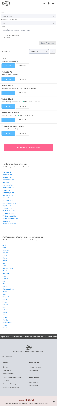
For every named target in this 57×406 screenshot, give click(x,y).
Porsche (6, 302)
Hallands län (7, 182)
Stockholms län (8, 200)
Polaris (5, 299)
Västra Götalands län (10, 218)
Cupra (5, 258)
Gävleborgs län (8, 180)
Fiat (4, 263)
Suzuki (5, 317)
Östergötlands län (9, 224)
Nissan (5, 291)
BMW (4, 248)
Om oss (5, 367)
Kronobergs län (8, 193)
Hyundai (6, 273)
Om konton (33, 370)
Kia (4, 281)
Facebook (8, 356)
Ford (4, 266)
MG (4, 284)
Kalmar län (6, 190)
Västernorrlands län (10, 213)
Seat (4, 307)
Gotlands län (7, 177)
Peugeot (6, 297)
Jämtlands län (8, 185)
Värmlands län (8, 208)
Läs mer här (44, 403)
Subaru (5, 315)
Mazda (5, 286)
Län (2, 12)
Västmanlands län (9, 216)
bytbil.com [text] (28, 347)
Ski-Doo (5, 310)
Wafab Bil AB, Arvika (10, 113)
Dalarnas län (7, 175)
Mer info (22, 65)
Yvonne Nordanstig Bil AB (13, 126)
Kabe (4, 276)
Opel (4, 294)
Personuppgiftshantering (12, 377)
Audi (4, 245)
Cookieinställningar (10, 384)
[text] (6, 3)
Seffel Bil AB (7, 72)
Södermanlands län (10, 203)
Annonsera (33, 382)
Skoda (5, 312)
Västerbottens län (9, 211)
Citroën (5, 255)
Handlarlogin (34, 385)
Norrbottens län (8, 195)
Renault (5, 304)
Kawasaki (6, 279)
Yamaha (5, 328)
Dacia (5, 260)
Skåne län (6, 198)
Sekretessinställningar (11, 387)
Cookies (6, 380)
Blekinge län (7, 172)
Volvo (5, 325)
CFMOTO (6, 250)
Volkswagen (7, 323)
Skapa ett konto (35, 367)
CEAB (4, 58)
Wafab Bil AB (7, 86)
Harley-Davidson (9, 268)
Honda (5, 271)
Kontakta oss (7, 370)
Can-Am (5, 253)
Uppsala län (7, 206)
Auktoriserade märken (9, 19)
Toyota (5, 320)
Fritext (3, 26)
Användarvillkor (8, 374)
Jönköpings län (8, 187)
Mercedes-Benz (8, 289)
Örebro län (7, 221)
